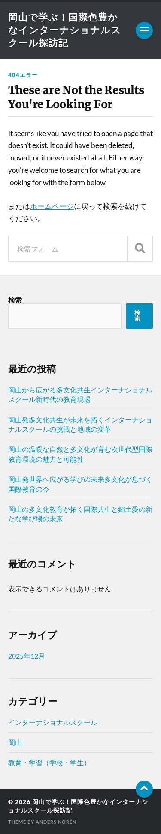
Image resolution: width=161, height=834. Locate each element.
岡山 (15, 742)
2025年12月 (26, 656)
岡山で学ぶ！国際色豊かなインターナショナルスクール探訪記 (64, 29)
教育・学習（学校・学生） (49, 762)
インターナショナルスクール (52, 722)
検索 (15, 300)
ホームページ (52, 206)
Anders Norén (56, 822)
